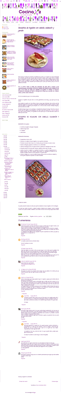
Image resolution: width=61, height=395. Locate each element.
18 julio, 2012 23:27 (30, 277)
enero (5, 190)
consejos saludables (5, 104)
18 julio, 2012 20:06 (32, 269)
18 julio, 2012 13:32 (29, 248)
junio (5, 181)
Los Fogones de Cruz (25, 269)
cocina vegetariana (5, 102)
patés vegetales (5, 111)
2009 (5, 196)
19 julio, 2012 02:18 (27, 309)
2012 (4, 146)
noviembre (6, 149)
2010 (4, 194)
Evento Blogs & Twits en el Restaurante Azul (8, 159)
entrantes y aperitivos (38, 216)
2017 (4, 137)
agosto (5, 155)
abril (5, 185)
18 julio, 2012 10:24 (34, 224)
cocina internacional (5, 95)
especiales (4, 108)
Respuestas (24, 293)
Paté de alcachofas (10, 74)
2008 (5, 197)
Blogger (34, 392)
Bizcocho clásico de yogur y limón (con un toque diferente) (11, 41)
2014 (4, 143)
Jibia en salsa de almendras (10, 69)
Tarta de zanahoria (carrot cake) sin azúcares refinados (10, 64)
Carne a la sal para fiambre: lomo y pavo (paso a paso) (11, 58)
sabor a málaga (5, 113)
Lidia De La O (23, 277)
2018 (4, 136)
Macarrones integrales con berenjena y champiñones (8, 163)
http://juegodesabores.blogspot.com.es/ (28, 264)
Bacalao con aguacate (8, 160)
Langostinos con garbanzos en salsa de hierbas (9, 169)
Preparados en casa (28, 22)
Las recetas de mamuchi (42, 22)
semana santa (5, 115)
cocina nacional (5, 97)
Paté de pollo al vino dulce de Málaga (8, 166)
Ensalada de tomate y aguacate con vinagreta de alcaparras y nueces (11, 52)
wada (22, 341)
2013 (4, 144)
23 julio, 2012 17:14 (34, 323)
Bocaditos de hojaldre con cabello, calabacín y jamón (8, 173)
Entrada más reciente (23, 381)
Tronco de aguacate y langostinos (11, 35)
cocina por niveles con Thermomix (8, 98)
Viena (22, 309)
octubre (5, 151)
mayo (5, 183)
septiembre (6, 153)
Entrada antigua (55, 381)
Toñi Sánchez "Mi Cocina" (25, 224)
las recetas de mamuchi (6, 109)
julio (5, 156)
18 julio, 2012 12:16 (26, 239)
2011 (4, 192)
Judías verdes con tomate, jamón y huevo (7, 177)
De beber (17, 22)
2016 (4, 139)
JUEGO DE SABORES (25, 261)
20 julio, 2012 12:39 (27, 353)
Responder (23, 235)
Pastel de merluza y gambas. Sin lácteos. (11, 46)
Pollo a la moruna (7, 179)
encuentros (4, 106)
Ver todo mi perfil (5, 28)
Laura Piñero (26, 296)
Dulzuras (12, 22)
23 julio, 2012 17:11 (34, 296)
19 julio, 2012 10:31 (26, 341)
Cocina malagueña (34, 22)
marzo (5, 187)
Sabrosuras (8, 22)
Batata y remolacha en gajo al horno (11, 81)
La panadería (21, 22)
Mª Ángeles (23, 248)
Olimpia (22, 353)
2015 (4, 141)
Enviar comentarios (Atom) (41, 385)
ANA (22, 239)
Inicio (4, 22)
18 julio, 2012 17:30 (33, 261)
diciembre (6, 148)
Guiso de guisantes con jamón (11, 86)
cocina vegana (4, 100)
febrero (5, 188)
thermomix (4, 117)
